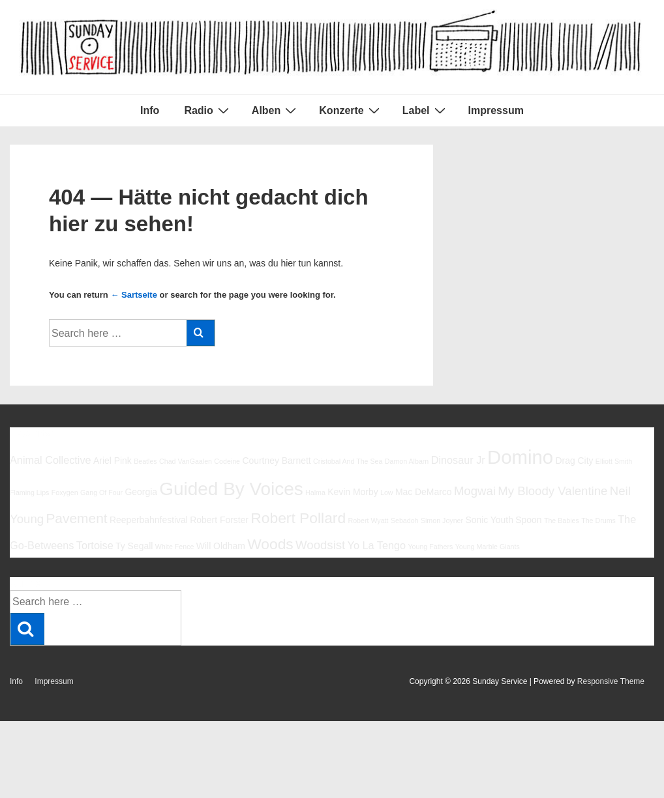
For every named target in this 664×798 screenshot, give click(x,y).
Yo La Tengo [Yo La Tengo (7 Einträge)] (377, 545)
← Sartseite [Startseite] (133, 295)
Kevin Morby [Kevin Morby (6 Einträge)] (352, 492)
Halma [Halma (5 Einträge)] (315, 492)
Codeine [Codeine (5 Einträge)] (227, 461)
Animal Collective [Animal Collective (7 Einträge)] (50, 460)
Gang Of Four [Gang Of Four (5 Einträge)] (101, 492)
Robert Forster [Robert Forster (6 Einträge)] (219, 520)
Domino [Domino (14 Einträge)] (520, 457)
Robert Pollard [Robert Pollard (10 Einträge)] (298, 517)
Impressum (496, 110)
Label (425, 110)
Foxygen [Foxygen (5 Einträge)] (65, 492)
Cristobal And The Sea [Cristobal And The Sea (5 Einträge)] (347, 461)
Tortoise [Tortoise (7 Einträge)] (94, 545)
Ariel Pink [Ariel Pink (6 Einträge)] (112, 460)
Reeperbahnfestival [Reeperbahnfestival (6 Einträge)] (149, 520)
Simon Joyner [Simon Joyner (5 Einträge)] (442, 520)
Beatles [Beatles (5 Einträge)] (145, 461)
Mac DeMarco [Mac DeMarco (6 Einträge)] (423, 492)
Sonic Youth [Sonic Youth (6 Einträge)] (489, 520)
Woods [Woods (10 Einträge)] (270, 543)
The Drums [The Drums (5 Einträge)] (598, 520)
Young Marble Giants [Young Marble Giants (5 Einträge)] (487, 546)
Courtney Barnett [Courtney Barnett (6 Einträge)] (276, 460)
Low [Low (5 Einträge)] (386, 492)
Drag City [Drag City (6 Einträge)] (574, 460)
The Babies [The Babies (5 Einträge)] (561, 520)
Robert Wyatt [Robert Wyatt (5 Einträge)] (368, 520)
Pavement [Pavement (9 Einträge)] (76, 518)
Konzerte (350, 110)
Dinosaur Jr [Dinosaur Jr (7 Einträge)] (458, 460)
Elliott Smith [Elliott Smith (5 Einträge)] (614, 461)
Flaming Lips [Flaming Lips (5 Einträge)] (29, 492)
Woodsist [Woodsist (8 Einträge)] (320, 545)
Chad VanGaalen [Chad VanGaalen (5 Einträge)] (185, 461)
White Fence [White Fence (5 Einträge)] (174, 546)
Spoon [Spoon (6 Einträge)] (528, 520)
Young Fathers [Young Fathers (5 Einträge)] (430, 546)
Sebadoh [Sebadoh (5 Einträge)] (405, 520)
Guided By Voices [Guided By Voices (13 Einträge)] (231, 489)
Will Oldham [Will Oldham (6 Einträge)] (220, 546)
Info (149, 110)
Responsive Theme (610, 681)
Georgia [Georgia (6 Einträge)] (141, 492)
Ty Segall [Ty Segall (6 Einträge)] (134, 546)
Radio (208, 110)
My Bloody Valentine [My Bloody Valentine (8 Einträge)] (552, 491)
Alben (275, 110)
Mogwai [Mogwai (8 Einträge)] (475, 491)
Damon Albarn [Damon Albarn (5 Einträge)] (407, 461)
